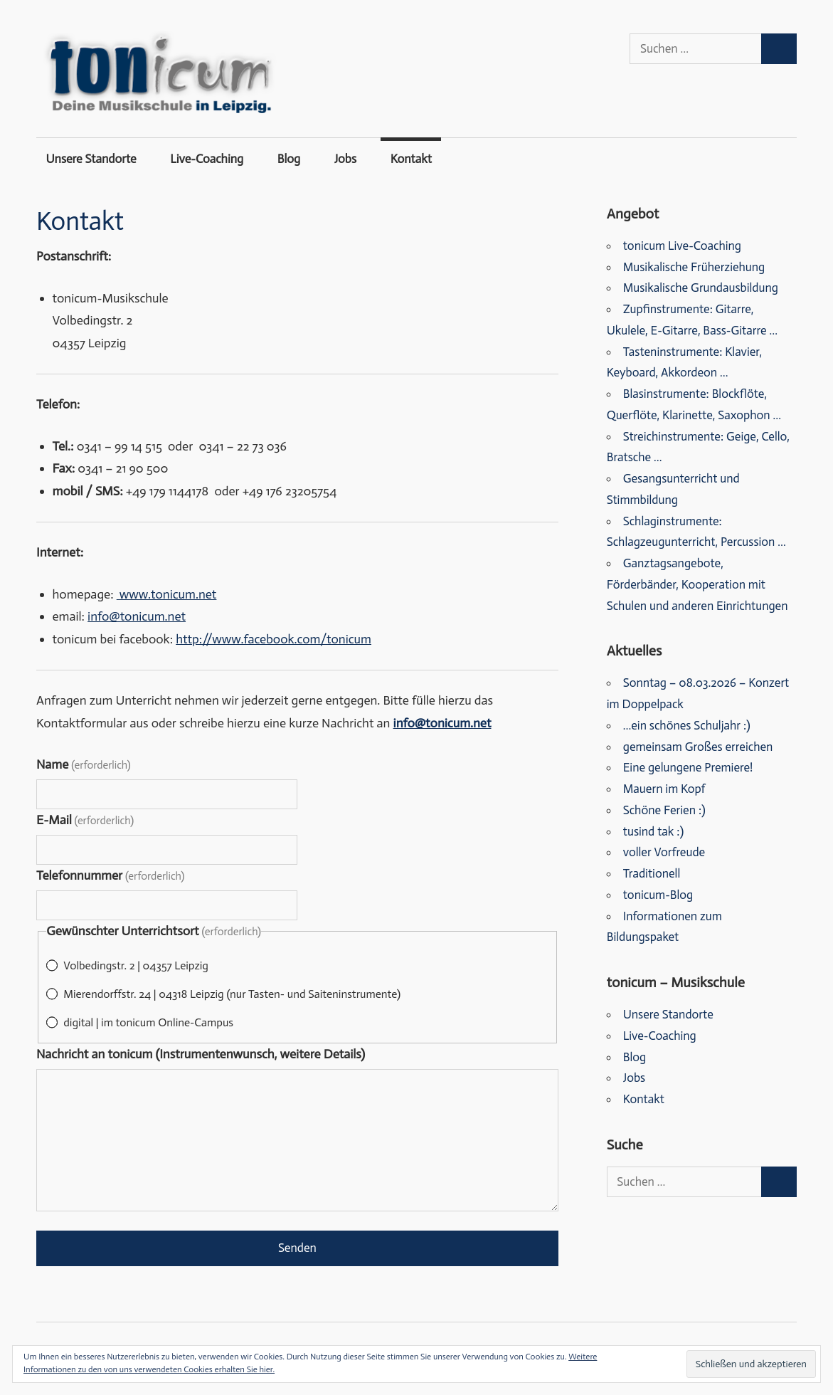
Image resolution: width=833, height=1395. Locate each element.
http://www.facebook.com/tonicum (273, 639)
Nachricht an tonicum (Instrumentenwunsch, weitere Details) (200, 1054)
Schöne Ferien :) (664, 810)
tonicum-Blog (658, 895)
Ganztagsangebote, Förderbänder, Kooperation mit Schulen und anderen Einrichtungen (697, 584)
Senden (297, 1248)
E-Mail (85, 820)
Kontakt (411, 159)
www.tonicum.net (167, 594)
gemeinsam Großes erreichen (698, 746)
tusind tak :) (653, 831)
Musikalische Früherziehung (694, 267)
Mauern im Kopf (664, 788)
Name (83, 764)
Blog (288, 159)
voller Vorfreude (664, 852)
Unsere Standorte (91, 159)
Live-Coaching (206, 159)
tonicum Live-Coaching (682, 245)
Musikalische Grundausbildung (700, 287)
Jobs (345, 159)
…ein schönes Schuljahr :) (686, 725)
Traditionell (651, 873)
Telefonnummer (110, 875)
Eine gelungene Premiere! (688, 767)
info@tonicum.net (136, 616)
